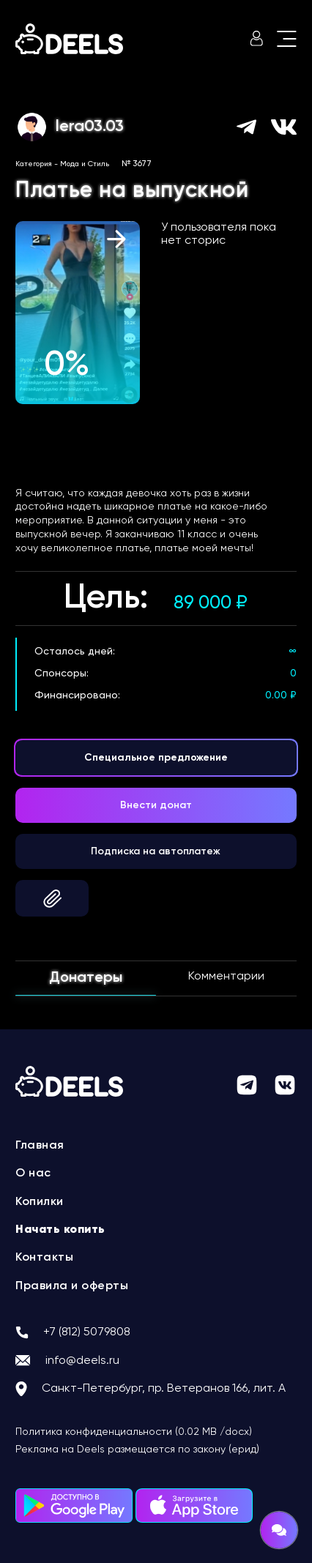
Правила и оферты (71, 1286)
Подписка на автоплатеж (155, 851)
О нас (33, 1173)
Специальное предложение (156, 758)
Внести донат (156, 805)
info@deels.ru (82, 1361)
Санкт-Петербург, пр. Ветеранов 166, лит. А (164, 1389)
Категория (33, 164)
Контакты (44, 1258)
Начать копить (60, 1230)
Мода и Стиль (84, 164)
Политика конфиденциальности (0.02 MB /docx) (133, 1432)
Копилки (39, 1202)
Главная (39, 1146)
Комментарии (226, 976)
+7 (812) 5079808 (86, 1332)
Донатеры (85, 978)
